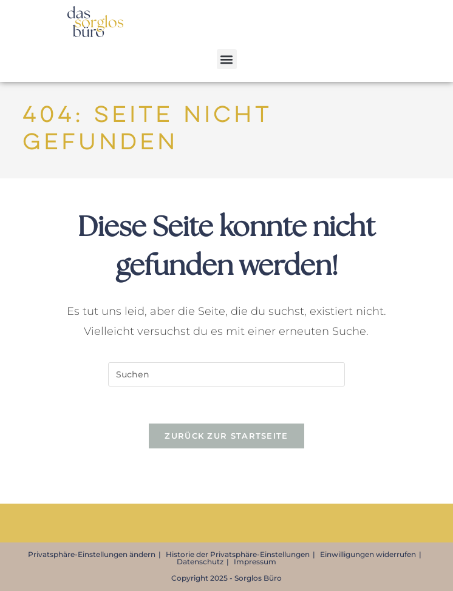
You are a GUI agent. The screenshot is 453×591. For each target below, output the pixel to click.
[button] (227, 59)
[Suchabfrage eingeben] (226, 374)
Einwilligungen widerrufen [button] (368, 554)
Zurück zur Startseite (226, 436)
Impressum (255, 561)
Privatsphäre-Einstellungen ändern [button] (91, 554)
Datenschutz (200, 561)
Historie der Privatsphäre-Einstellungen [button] (238, 554)
